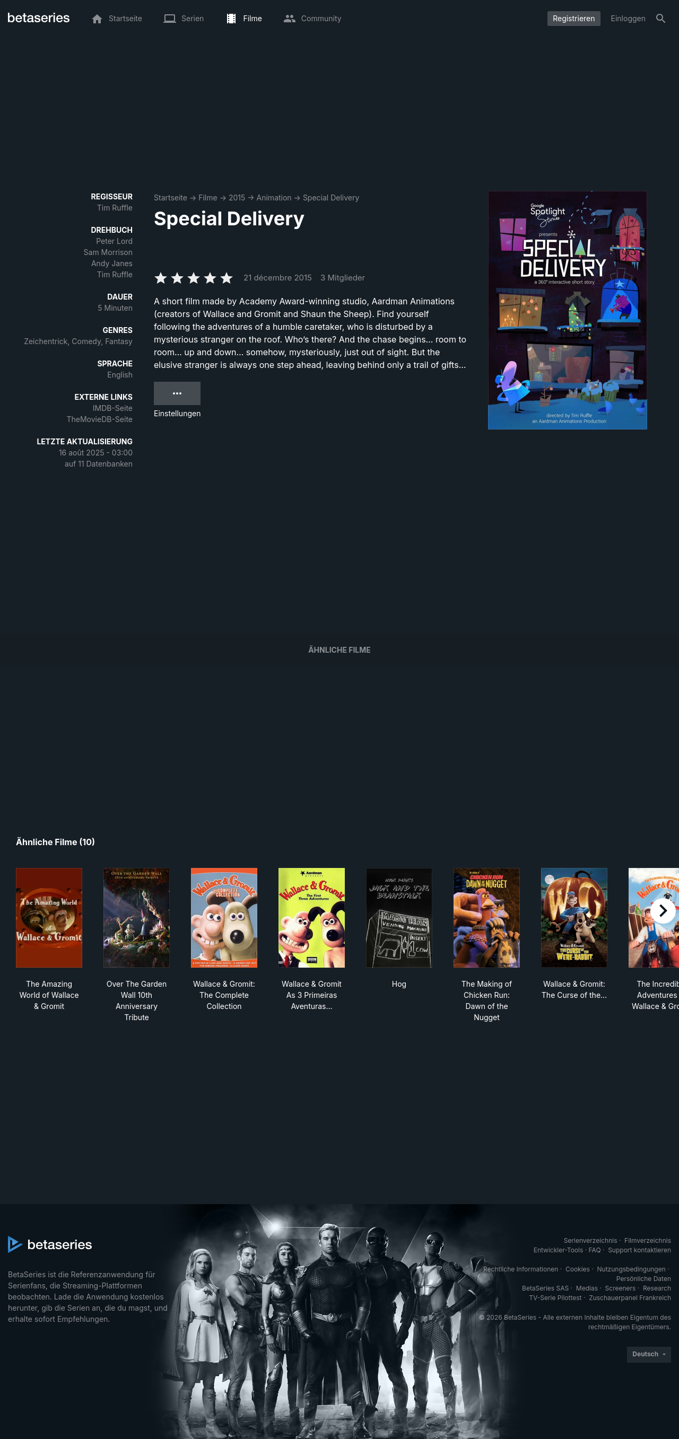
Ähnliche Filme (339, 649)
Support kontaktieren (639, 1250)
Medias (587, 1288)
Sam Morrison (108, 252)
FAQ (595, 1250)
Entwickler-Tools (559, 1250)
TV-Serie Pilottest (555, 1298)
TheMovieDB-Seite (99, 419)
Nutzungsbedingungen (631, 1269)
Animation (274, 197)
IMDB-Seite (113, 408)
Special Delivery (331, 197)
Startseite (170, 197)
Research (657, 1288)
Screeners (620, 1288)
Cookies (577, 1269)
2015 (237, 197)
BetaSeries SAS (545, 1288)
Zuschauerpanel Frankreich (630, 1298)
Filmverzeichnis (647, 1240)
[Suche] (661, 18)
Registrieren (574, 18)
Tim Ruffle (115, 207)
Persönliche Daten (643, 1279)
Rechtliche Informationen (520, 1269)
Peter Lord (114, 240)
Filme (207, 197)
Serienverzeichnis (590, 1240)
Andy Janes (112, 263)
